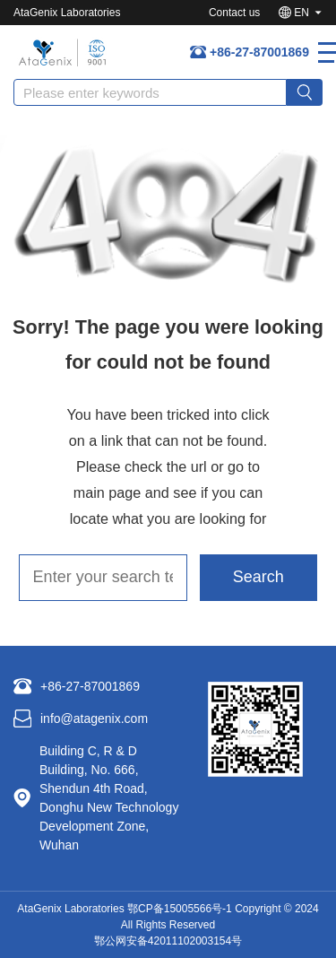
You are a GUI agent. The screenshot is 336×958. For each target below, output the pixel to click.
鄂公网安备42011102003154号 (168, 941)
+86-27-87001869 (259, 52)
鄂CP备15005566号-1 (179, 908)
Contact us (234, 12)
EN (301, 12)
